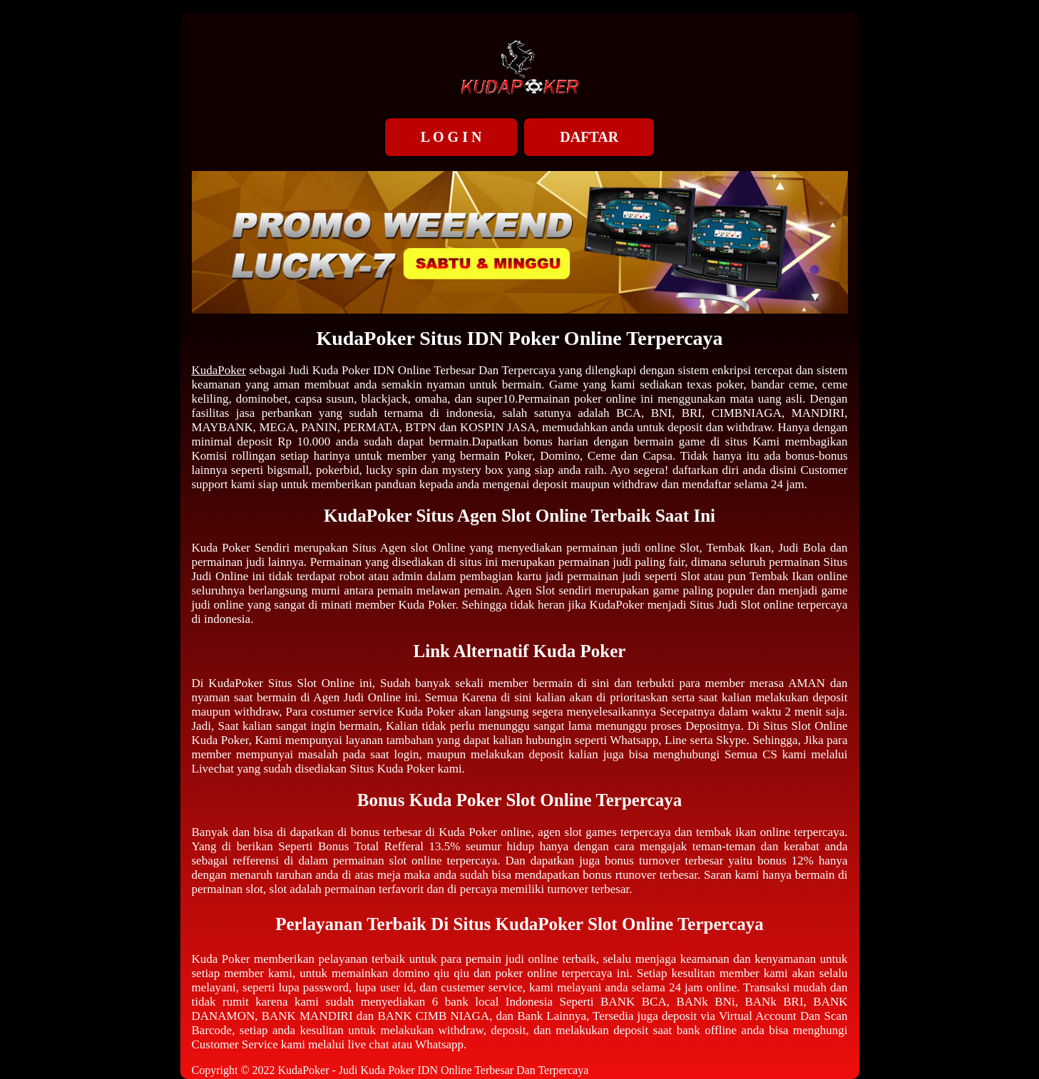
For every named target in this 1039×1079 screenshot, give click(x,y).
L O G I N (451, 137)
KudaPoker (219, 370)
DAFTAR (589, 137)
